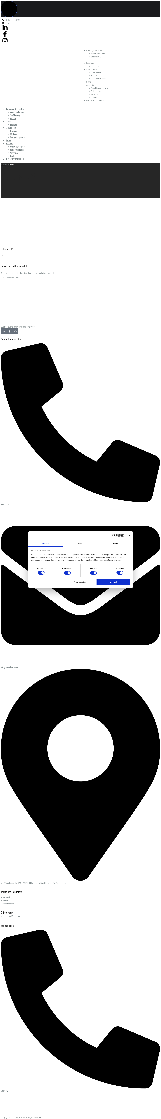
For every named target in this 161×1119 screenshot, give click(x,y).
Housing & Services (94, 50)
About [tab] (115, 543)
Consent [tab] (45, 543)
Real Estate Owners (98, 78)
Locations (90, 63)
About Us (90, 85)
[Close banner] (129, 535)
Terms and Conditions (11, 892)
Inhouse (94, 60)
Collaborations (96, 91)
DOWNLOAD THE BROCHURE (10, 277)
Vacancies (95, 94)
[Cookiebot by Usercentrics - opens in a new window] (114, 535)
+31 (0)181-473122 (11, 20)
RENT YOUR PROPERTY (95, 100)
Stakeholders (91, 69)
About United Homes (99, 88)
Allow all (113, 582)
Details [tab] (80, 543)
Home (3, 164)
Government (96, 72)
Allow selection (80, 582)
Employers (95, 75)
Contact (94, 97)
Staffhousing (96, 56)
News (88, 82)
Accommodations (98, 53)
